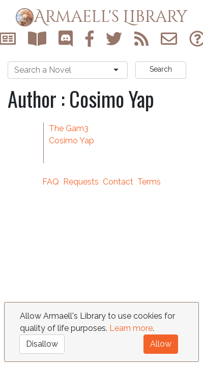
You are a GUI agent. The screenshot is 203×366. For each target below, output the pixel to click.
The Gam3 (69, 128)
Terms (149, 182)
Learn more (131, 328)
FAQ (50, 182)
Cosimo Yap (71, 140)
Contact (118, 182)
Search (161, 69)
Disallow (42, 344)
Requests (81, 182)
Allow (160, 344)
